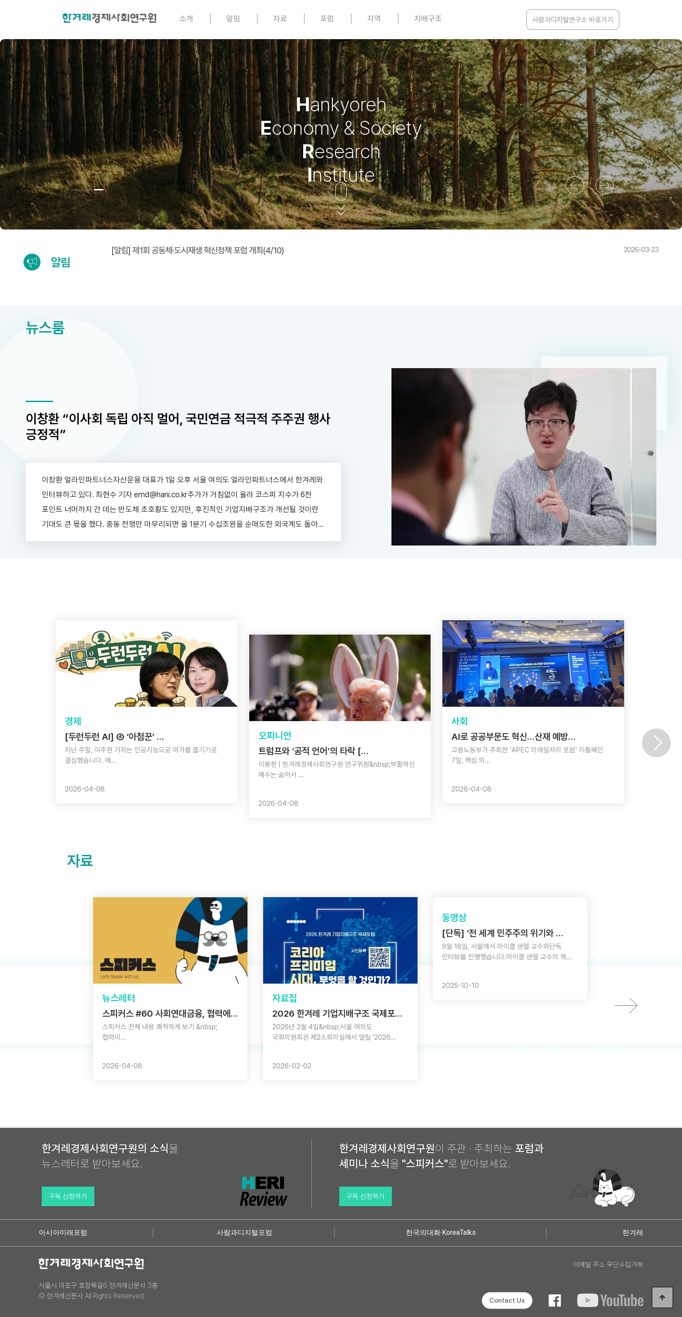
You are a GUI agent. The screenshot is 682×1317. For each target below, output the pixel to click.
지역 (374, 18)
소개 (186, 18)
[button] (74, 189)
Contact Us (507, 1300)
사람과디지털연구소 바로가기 (572, 20)
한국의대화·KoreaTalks (441, 1232)
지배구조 (428, 18)
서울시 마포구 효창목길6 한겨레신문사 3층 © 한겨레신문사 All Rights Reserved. (98, 1290)
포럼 (327, 18)
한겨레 (632, 1232)
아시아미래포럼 (63, 1232)
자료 (280, 18)
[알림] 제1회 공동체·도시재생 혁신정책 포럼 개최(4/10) (385, 250)
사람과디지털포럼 (244, 1232)
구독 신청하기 (68, 1196)
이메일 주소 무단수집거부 (608, 1264)
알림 (233, 18)
